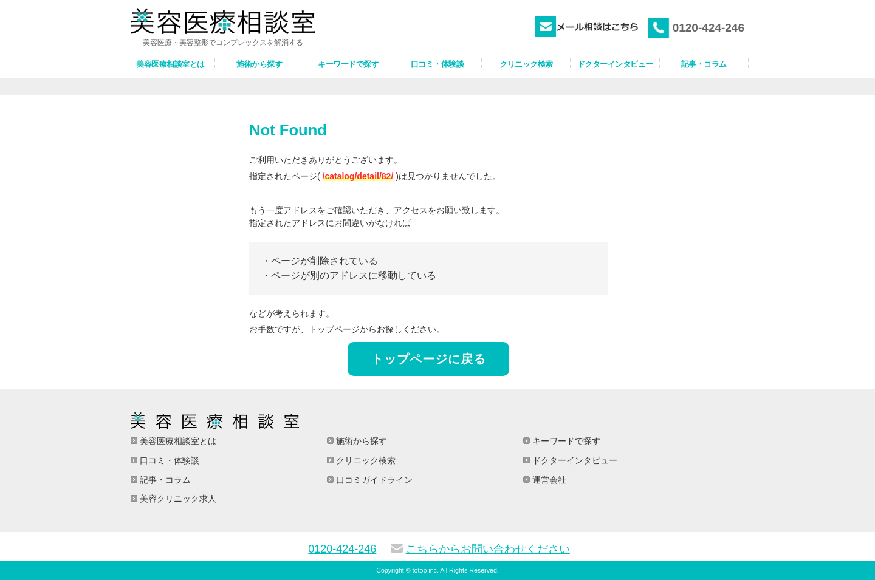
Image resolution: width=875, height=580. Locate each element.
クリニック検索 (365, 460)
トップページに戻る (428, 359)
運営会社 (548, 480)
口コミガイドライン (373, 480)
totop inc (425, 570)
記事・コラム (164, 480)
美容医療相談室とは (176, 441)
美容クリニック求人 (176, 498)
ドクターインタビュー (573, 460)
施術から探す (360, 441)
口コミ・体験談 (168, 460)
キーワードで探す (565, 441)
